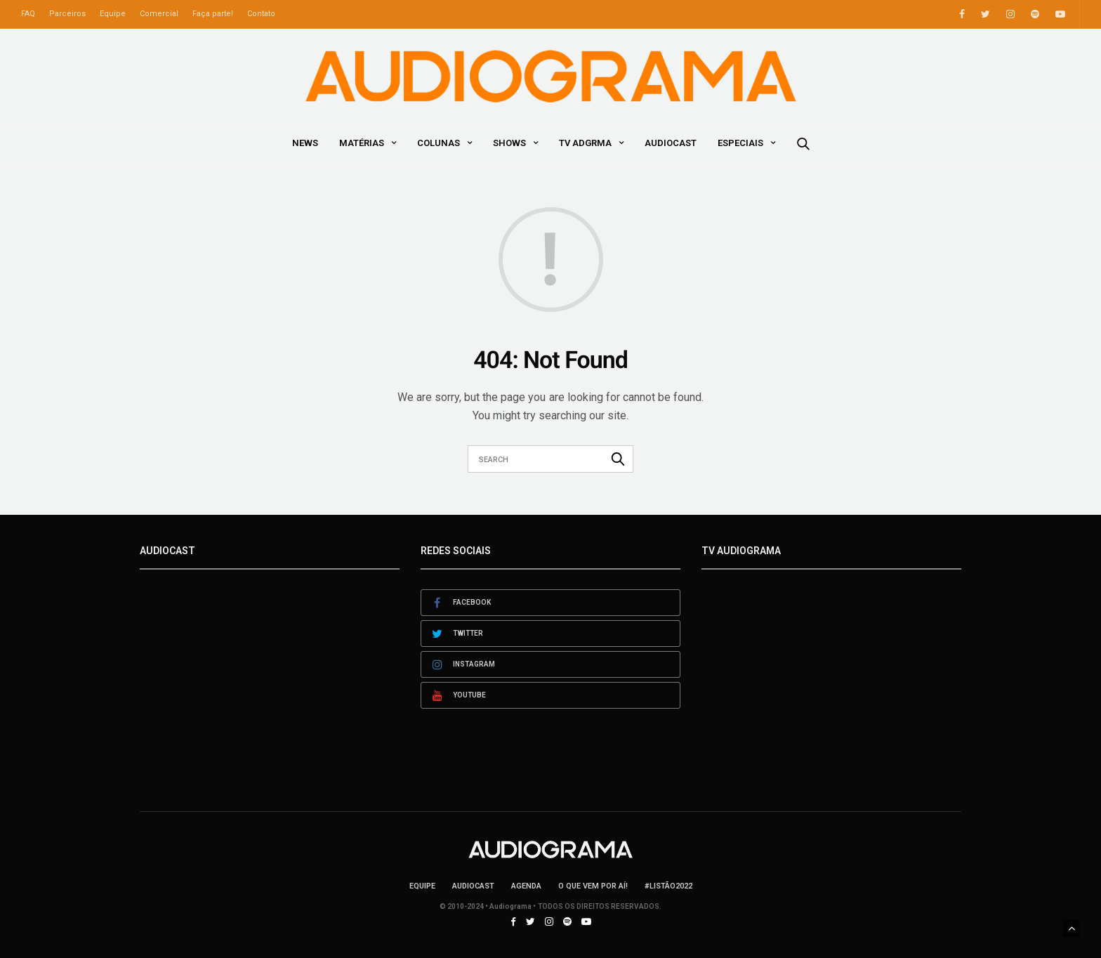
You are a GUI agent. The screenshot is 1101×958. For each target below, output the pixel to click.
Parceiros (67, 13)
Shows (509, 143)
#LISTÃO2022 (668, 886)
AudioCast (671, 143)
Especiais (740, 143)
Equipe (113, 13)
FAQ (28, 13)
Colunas (438, 143)
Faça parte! (212, 13)
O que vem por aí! (593, 886)
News (305, 143)
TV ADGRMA (585, 143)
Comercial (159, 13)
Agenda (526, 886)
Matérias (361, 143)
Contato (261, 13)
